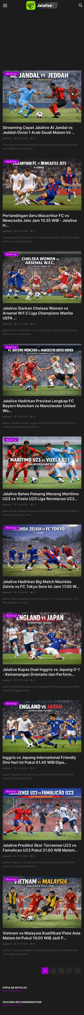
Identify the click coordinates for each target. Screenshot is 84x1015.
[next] (69, 970)
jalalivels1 (7, 138)
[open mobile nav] (5, 5)
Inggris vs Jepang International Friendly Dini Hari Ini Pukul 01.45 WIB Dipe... (39, 760)
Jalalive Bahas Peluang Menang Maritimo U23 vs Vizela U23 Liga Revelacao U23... (41, 496)
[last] (77, 970)
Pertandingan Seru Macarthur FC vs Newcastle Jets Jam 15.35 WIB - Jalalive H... (40, 220)
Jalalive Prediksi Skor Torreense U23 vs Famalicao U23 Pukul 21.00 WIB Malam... (40, 847)
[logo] (42, 5)
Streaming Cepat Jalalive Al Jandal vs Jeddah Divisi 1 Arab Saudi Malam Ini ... (39, 130)
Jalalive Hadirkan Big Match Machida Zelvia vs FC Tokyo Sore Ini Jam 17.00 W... (41, 584)
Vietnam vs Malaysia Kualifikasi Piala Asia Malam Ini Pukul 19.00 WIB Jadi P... (41, 935)
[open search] (80, 5)
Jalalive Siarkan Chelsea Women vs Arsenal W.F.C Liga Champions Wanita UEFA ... (38, 313)
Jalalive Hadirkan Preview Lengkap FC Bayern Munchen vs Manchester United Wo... (39, 406)
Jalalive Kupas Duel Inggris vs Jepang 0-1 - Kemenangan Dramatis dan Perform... (41, 672)
